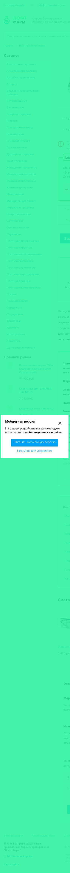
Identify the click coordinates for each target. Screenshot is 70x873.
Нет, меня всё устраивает (34, 451)
